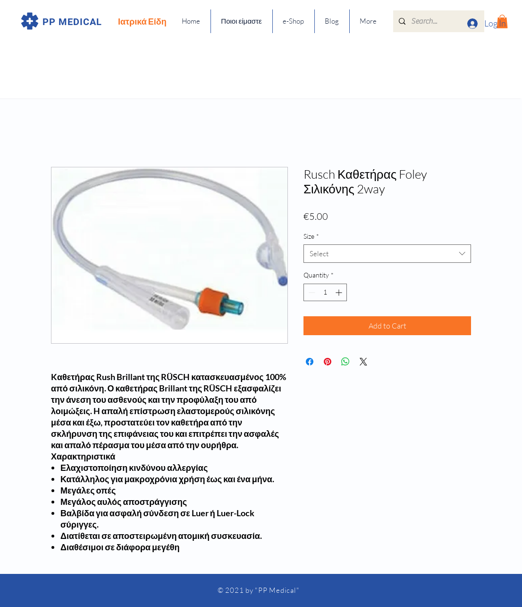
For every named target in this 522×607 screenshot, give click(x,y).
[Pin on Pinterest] (327, 361)
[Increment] (339, 292)
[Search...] (437, 21)
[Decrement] (311, 292)
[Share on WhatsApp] (345, 361)
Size (311, 236)
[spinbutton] (325, 292)
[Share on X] (363, 361)
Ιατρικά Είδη (142, 21)
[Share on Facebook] (309, 361)
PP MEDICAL (72, 21)
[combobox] (387, 253)
